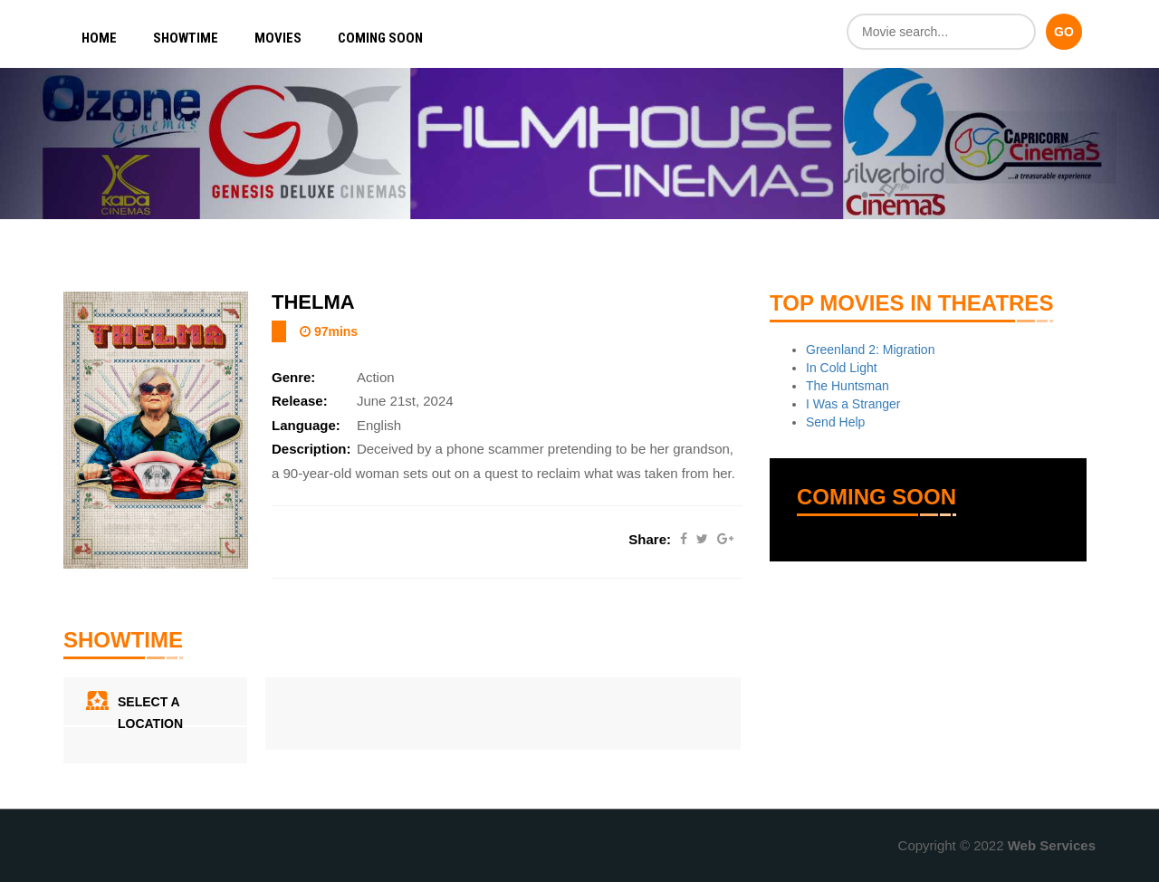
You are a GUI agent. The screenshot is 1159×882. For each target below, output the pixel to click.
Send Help (835, 422)
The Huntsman (847, 386)
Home (99, 38)
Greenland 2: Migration (870, 349)
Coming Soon (380, 38)
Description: (311, 448)
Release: (300, 400)
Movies (278, 38)
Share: (649, 539)
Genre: (293, 377)
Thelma (313, 302)
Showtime (185, 38)
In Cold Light (841, 367)
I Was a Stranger (853, 404)
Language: (306, 425)
